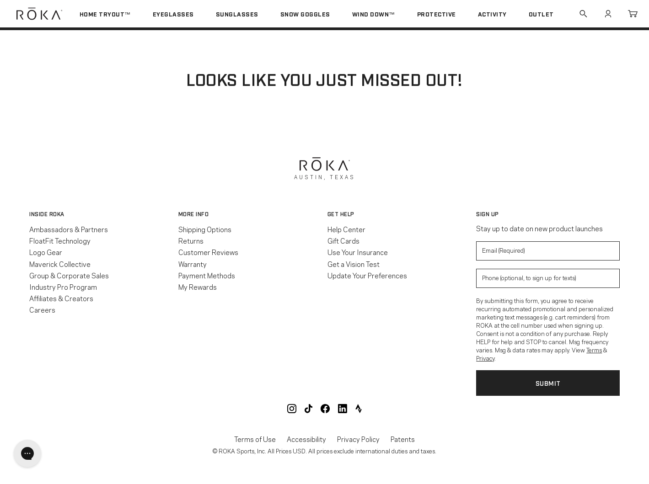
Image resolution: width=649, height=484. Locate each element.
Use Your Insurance (357, 252)
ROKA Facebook (325, 408)
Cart (632, 13)
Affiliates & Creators (61, 298)
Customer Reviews (208, 252)
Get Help (340, 214)
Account (607, 13)
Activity (492, 13)
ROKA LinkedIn (342, 408)
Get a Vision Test (353, 264)
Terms (594, 350)
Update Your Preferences (367, 275)
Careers (42, 309)
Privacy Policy (358, 439)
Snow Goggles (305, 13)
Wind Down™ (373, 13)
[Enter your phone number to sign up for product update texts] (548, 278)
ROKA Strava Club (358, 408)
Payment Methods (206, 275)
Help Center (346, 229)
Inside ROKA (46, 214)
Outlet (541, 13)
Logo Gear (45, 252)
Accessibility (306, 439)
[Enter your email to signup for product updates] (548, 251)
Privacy (485, 358)
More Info (193, 214)
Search (583, 13)
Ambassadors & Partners (68, 229)
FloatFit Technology (60, 240)
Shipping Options (204, 229)
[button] (101, 214)
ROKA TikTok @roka (308, 408)
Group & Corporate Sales (69, 275)
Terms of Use (255, 439)
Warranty (192, 264)
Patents (403, 439)
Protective (436, 13)
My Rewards (197, 287)
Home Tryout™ (105, 13)
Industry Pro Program (63, 287)
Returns (191, 240)
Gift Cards (343, 240)
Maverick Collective (60, 264)
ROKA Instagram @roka (291, 408)
